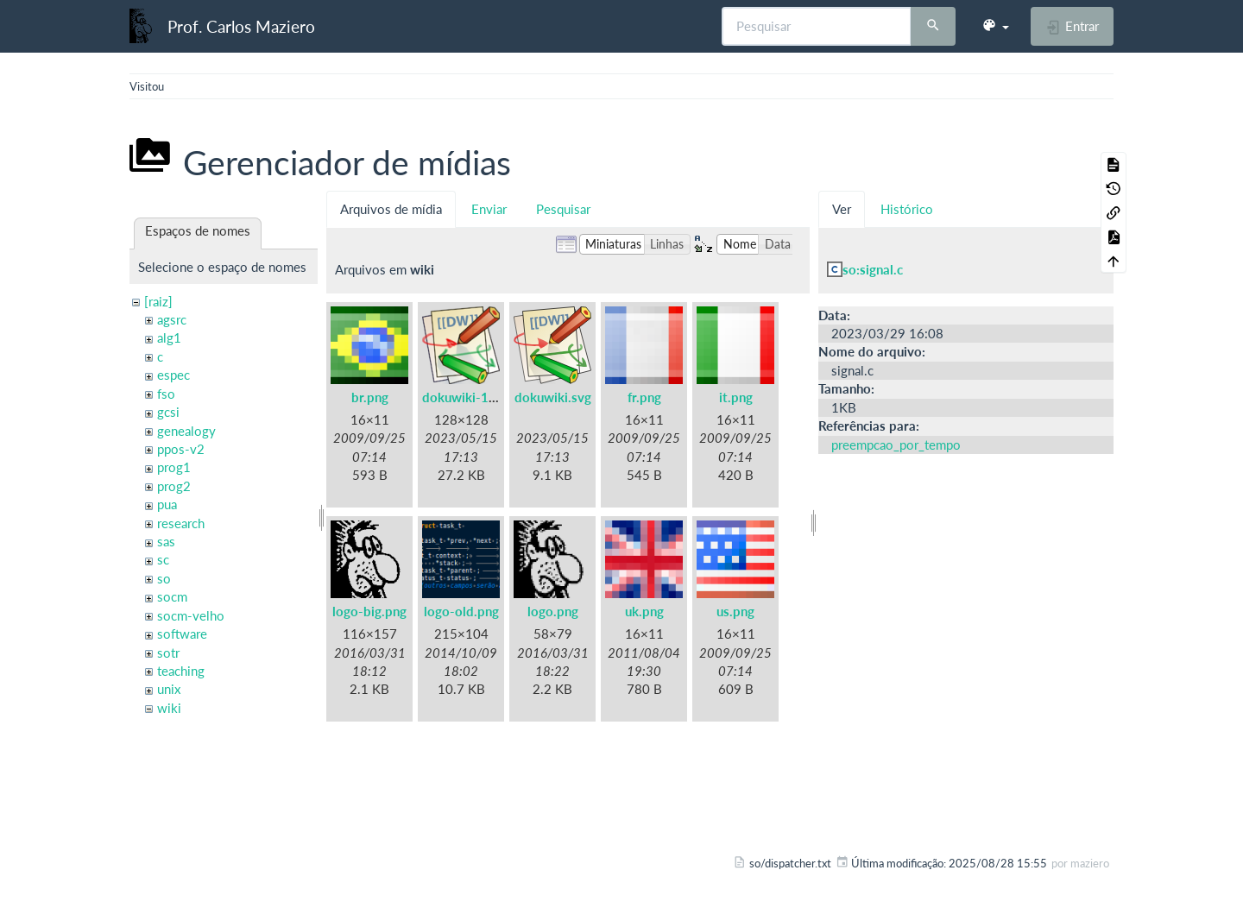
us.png (735, 611)
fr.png (644, 397)
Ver (841, 209)
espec (173, 374)
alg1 (169, 337)
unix (168, 689)
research (181, 523)
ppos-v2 (181, 449)
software (182, 633)
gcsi (168, 411)
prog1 (174, 467)
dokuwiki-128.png (475, 397)
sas (166, 541)
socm (172, 596)
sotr (168, 652)
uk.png (644, 611)
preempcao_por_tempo (896, 444)
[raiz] (158, 301)
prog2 (174, 486)
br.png (369, 397)
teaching (181, 670)
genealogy (186, 430)
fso (166, 393)
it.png (736, 397)
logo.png (552, 611)
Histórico (906, 209)
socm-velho (190, 615)
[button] (995, 26)
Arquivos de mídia (391, 209)
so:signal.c (872, 269)
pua (167, 504)
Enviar (489, 209)
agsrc (171, 319)
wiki (169, 708)
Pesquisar (563, 209)
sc (163, 559)
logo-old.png (461, 611)
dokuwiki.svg (552, 397)
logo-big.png (369, 611)
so (164, 578)
